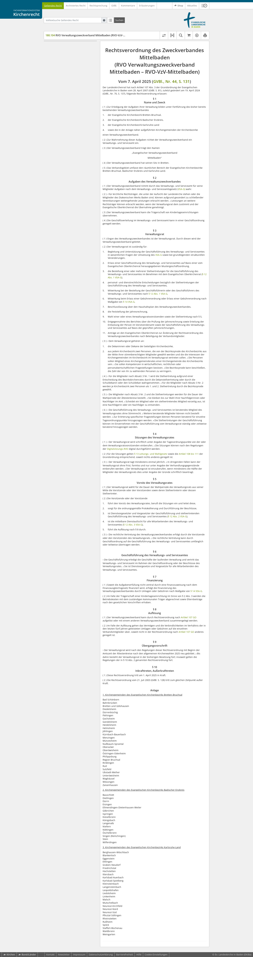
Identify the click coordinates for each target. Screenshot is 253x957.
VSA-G (158, 254)
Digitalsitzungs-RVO (117, 448)
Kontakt (50, 954)
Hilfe (138, 954)
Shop (178, 5)
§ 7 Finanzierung (60, 80)
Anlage (55, 99)
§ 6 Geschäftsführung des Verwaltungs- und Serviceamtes (72, 74)
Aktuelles (192, 5)
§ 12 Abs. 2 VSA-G (177, 516)
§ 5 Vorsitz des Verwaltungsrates (68, 67)
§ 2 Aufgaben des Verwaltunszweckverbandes (66, 52)
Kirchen (9, 954)
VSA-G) (181, 189)
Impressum (79, 954)
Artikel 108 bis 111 (189, 453)
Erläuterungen (147, 5)
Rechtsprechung (98, 5)
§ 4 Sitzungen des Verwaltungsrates (70, 63)
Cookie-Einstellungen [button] (156, 954)
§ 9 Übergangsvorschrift (64, 90)
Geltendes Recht (53, 5)
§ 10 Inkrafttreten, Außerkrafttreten (70, 95)
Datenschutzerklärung (101, 954)
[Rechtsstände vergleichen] (164, 35)
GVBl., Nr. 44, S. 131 (171, 81)
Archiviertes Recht (76, 5)
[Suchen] (119, 20)
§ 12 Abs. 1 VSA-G (158, 293)
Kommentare (128, 5)
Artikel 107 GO (188, 617)
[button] (204, 5)
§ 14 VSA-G (129, 301)
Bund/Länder (27, 954)
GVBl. (114, 5)
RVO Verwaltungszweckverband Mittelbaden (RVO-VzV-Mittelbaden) (92, 35)
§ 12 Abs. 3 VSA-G (132, 524)
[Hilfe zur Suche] (104, 20)
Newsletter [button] (64, 954)
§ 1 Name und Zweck (62, 45)
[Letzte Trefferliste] (110, 20)
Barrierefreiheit (124, 954)
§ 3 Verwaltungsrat (61, 58)
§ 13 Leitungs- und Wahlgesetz (150, 453)
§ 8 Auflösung (58, 85)
